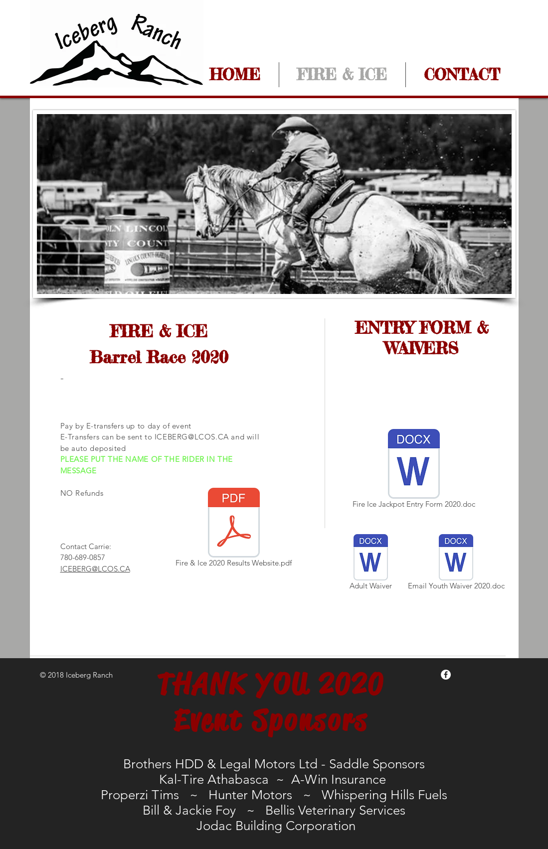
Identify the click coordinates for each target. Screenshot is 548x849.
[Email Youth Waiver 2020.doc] (456, 563)
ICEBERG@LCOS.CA (192, 436)
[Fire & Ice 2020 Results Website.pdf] (234, 529)
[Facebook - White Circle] (446, 675)
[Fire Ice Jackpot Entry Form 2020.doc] (414, 470)
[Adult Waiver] (371, 563)
